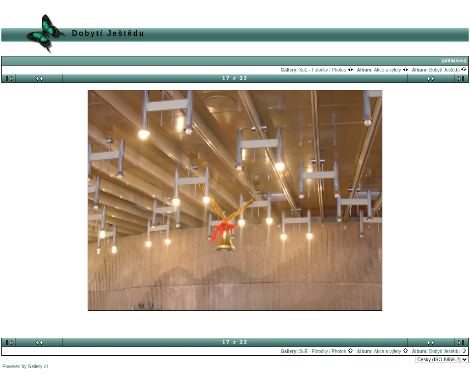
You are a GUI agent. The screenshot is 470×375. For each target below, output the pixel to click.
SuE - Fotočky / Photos (326, 69)
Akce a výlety (391, 69)
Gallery (35, 366)
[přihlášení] (454, 60)
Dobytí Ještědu (448, 69)
